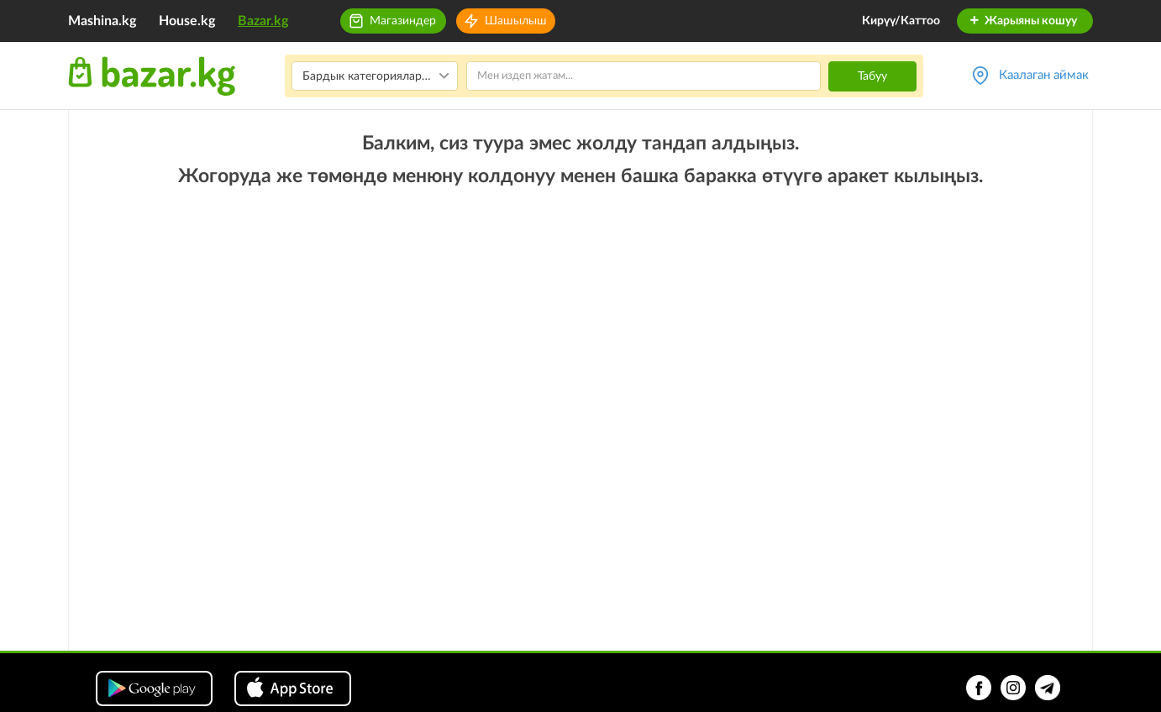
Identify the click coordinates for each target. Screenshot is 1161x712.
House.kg (187, 21)
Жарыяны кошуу (1023, 21)
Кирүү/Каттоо (901, 21)
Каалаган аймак (1044, 75)
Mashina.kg (102, 21)
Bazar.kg (263, 21)
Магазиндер (403, 21)
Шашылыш (516, 21)
